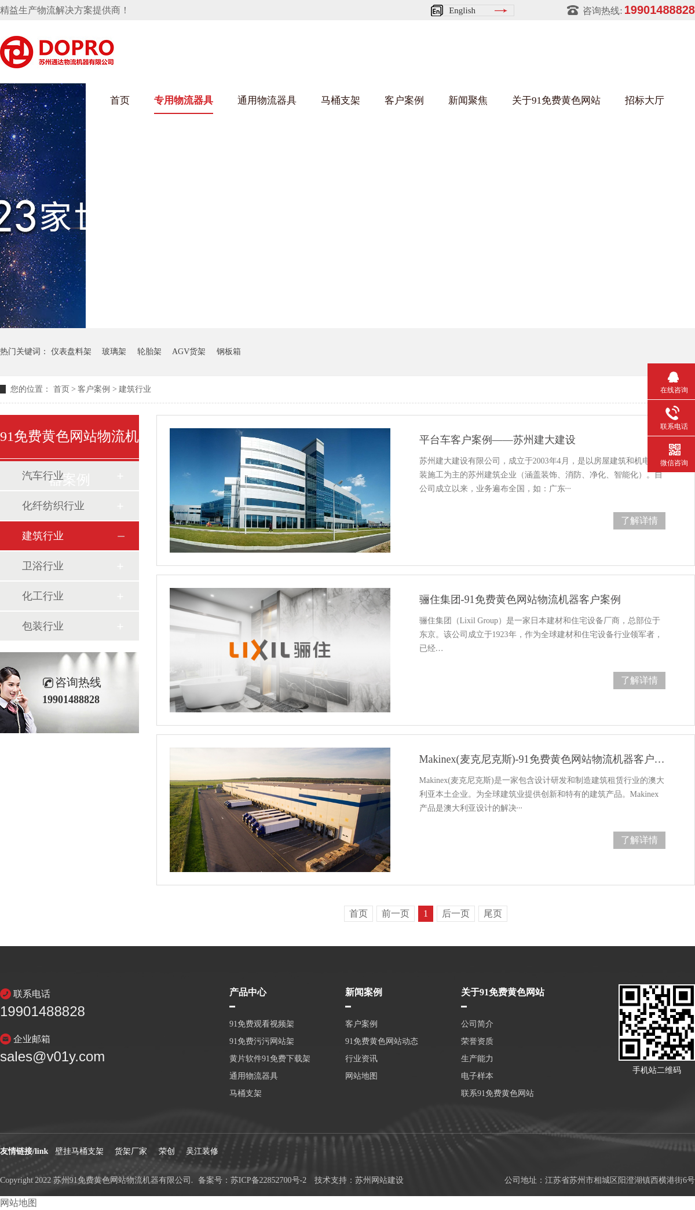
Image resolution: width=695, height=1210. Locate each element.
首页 (120, 100)
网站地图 (361, 1076)
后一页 (456, 913)
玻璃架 (114, 351)
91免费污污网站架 (261, 1042)
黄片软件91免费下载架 (269, 1059)
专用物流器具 (183, 100)
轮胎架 (149, 351)
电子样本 (477, 1076)
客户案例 (404, 100)
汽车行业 (43, 475)
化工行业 (43, 596)
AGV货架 (189, 351)
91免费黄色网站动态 (381, 1042)
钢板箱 (229, 351)
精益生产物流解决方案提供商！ (65, 10)
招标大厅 (644, 100)
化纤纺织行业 (53, 506)
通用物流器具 (267, 100)
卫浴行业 (43, 566)
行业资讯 (361, 1059)
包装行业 (43, 626)
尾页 (493, 913)
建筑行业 (135, 389)
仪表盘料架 (71, 351)
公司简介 (477, 1024)
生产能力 (477, 1059)
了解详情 (639, 520)
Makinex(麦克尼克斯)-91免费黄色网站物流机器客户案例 (542, 759)
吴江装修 (202, 1151)
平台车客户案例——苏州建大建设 (497, 440)
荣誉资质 (477, 1042)
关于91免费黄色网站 (556, 100)
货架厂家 (131, 1151)
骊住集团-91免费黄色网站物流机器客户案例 (520, 599)
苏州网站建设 (379, 1180)
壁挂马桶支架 (79, 1151)
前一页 (395, 913)
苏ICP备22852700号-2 (268, 1180)
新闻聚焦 (468, 100)
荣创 (167, 1151)
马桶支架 (340, 100)
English (462, 10)
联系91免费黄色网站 (497, 1094)
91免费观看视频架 (261, 1024)
